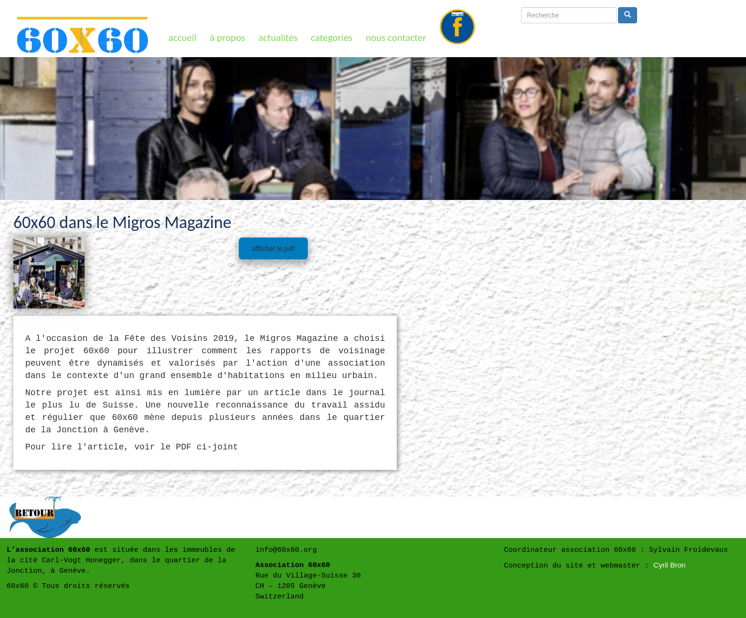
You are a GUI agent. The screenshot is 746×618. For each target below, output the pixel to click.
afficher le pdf (273, 248)
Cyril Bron (669, 565)
